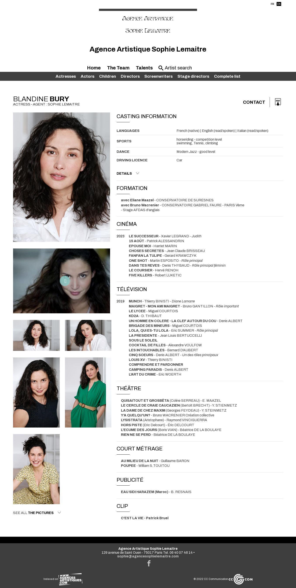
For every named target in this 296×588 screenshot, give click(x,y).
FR (272, 4)
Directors (130, 76)
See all (37, 513)
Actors (87, 76)
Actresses (66, 76)
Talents (144, 68)
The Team (118, 68)
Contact (254, 102)
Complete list (227, 76)
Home (94, 68)
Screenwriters (158, 76)
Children (107, 76)
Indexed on (62, 579)
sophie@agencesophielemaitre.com (148, 556)
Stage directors (193, 76)
